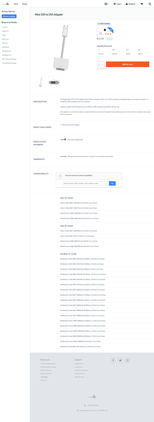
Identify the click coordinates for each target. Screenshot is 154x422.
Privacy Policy (80, 373)
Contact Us (79, 367)
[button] (106, 3)
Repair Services (46, 370)
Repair (24, 4)
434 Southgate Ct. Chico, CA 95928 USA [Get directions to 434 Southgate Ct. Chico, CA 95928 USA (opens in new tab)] (92, 410)
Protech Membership (48, 364)
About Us (44, 380)
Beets (44, 377)
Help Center (79, 364)
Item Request (79, 377)
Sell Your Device (46, 373)
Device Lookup (9, 16)
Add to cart (127, 64)
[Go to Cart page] (141, 3)
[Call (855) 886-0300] (92, 405)
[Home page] (6, 3)
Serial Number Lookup (48, 367)
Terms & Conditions (82, 370)
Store (16, 4)
